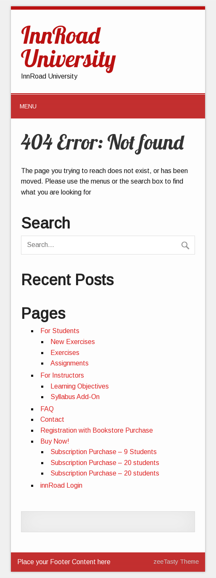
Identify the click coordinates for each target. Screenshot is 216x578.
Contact (52, 419)
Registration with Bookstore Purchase (96, 430)
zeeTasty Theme (176, 561)
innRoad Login (61, 485)
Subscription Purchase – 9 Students (103, 451)
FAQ (47, 408)
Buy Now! (54, 441)
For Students (59, 330)
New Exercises (72, 341)
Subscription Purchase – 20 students (104, 462)
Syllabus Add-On (75, 396)
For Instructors (62, 375)
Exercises (64, 352)
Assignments (69, 363)
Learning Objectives (79, 386)
